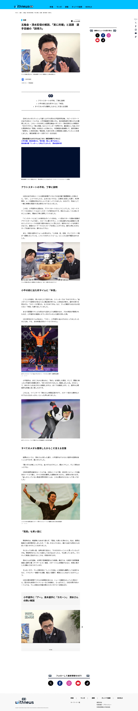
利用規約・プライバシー (104, 705)
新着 (51, 7)
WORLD (89, 7)
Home (16, 12)
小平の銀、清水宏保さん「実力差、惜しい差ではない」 (40, 141)
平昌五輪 (31, 83)
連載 (67, 7)
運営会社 (99, 702)
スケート (24, 83)
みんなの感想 (75, 21)
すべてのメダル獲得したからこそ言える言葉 (51, 106)
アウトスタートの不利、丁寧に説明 (51, 100)
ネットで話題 (77, 7)
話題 (20, 12)
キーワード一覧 (75, 702)
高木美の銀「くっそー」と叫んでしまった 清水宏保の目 (41, 143)
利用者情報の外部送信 (103, 707)
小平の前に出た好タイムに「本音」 (51, 103)
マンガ (59, 7)
